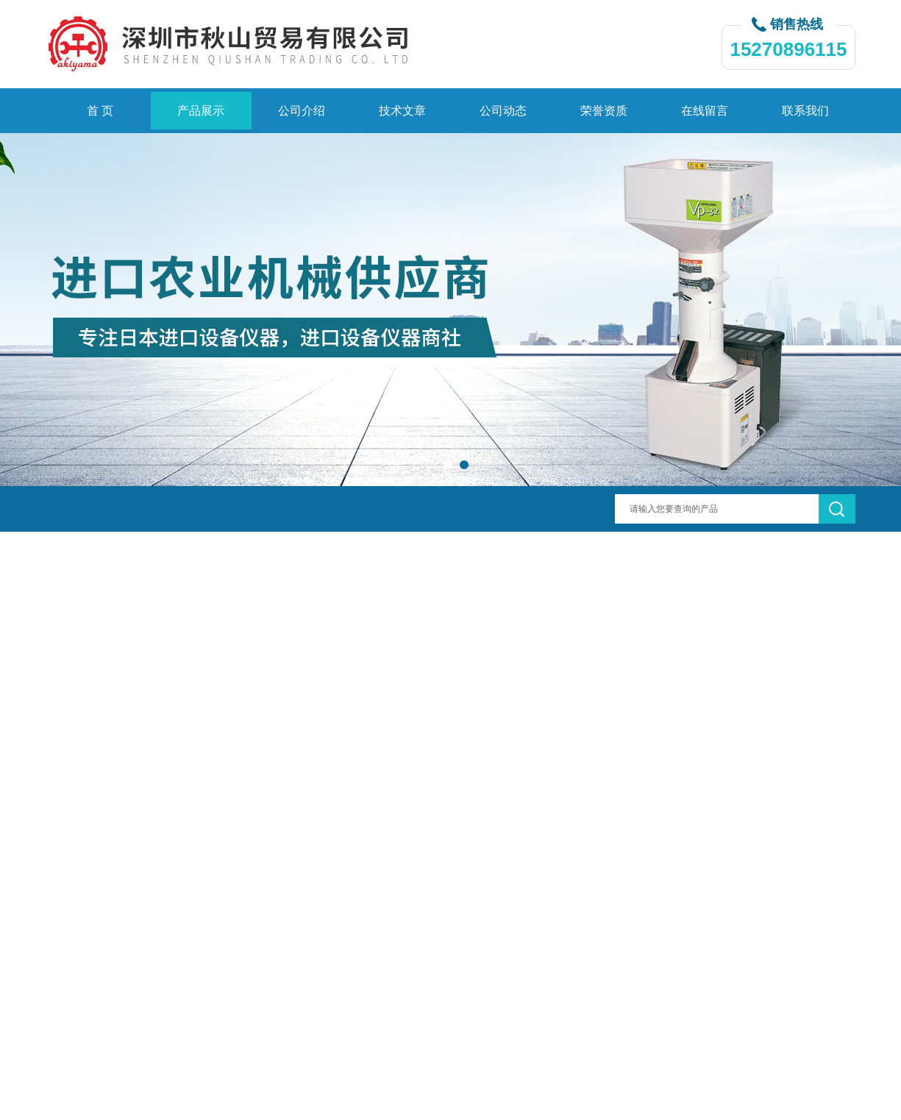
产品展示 (200, 110)
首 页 (100, 110)
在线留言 (704, 110)
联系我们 (805, 110)
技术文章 (402, 110)
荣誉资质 (603, 110)
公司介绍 (301, 110)
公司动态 (503, 110)
